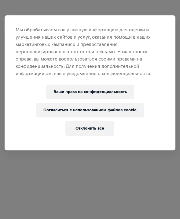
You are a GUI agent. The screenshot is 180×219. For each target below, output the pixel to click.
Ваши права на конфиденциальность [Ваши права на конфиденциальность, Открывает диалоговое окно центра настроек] (90, 91)
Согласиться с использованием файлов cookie (90, 110)
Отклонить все (89, 128)
